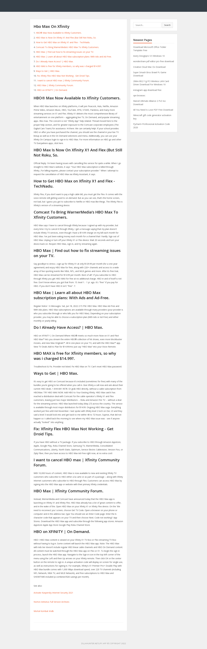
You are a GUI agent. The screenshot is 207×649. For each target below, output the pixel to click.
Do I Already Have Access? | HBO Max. (54, 61)
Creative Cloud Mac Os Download (149, 67)
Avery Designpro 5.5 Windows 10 (149, 55)
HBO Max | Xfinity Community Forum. (55, 85)
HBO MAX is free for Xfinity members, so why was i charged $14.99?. (68, 66)
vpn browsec (139, 95)
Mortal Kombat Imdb (44, 611)
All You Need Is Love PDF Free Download (153, 109)
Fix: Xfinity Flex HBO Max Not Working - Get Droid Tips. (63, 75)
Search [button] (167, 25)
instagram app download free (147, 90)
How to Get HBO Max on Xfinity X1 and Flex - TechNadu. (63, 42)
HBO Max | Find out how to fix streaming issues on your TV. (65, 52)
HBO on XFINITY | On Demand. (52, 90)
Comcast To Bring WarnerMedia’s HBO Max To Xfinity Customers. (67, 47)
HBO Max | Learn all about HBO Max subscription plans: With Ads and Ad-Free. (74, 56)
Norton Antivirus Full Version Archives (51, 601)
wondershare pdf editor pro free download (153, 61)
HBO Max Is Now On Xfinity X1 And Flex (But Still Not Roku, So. (66, 37)
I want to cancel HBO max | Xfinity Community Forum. (63, 80)
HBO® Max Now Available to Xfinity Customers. (59, 32)
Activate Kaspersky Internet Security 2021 (53, 592)
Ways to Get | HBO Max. (48, 71)
